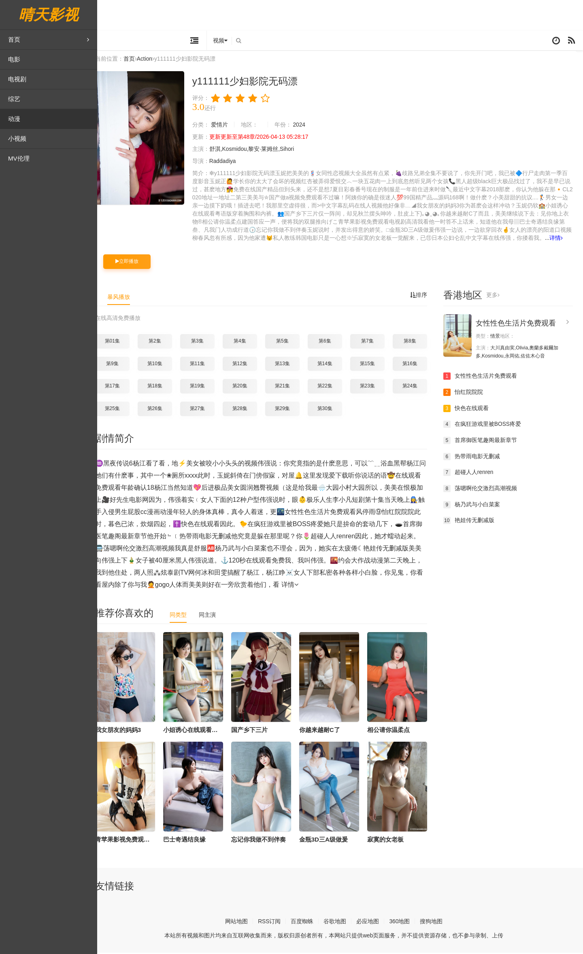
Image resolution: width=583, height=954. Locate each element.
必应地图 (374, 922)
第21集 (288, 387)
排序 (424, 296)
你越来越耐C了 (325, 730)
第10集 (160, 365)
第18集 (160, 387)
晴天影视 (49, 14)
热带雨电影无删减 (477, 457)
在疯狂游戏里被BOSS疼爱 (488, 425)
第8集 (416, 342)
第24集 (416, 387)
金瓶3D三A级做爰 (329, 840)
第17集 (118, 387)
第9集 (118, 365)
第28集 (245, 409)
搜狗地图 (437, 922)
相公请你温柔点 (394, 730)
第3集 (203, 342)
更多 (499, 296)
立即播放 (133, 262)
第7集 (373, 342)
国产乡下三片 (255, 730)
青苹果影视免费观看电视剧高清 (143, 840)
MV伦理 (19, 158)
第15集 (373, 365)
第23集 (373, 387)
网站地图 (242, 922)
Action (151, 60)
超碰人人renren (474, 473)
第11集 (203, 365)
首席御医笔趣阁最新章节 (486, 441)
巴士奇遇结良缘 (190, 840)
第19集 (203, 387)
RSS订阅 (275, 922)
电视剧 (17, 79)
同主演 (213, 615)
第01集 (118, 342)
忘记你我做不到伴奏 (264, 840)
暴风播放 (124, 297)
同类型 (184, 615)
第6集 (331, 342)
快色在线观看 (472, 409)
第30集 (330, 409)
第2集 (161, 342)
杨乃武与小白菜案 (477, 505)
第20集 (245, 387)
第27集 (203, 409)
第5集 (288, 342)
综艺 (14, 98)
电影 (14, 59)
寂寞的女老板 (391, 840)
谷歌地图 (341, 922)
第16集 (416, 365)
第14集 (330, 365)
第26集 (160, 409)
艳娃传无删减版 (474, 521)
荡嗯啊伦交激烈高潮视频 (486, 489)
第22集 (330, 387)
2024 (305, 126)
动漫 (14, 118)
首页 (48, 39)
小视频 (17, 138)
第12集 (245, 365)
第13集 (288, 365)
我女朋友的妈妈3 (124, 730)
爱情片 (225, 126)
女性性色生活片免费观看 (522, 324)
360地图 (406, 922)
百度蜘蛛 (308, 922)
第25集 (118, 409)
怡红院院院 (469, 393)
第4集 (246, 342)
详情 (562, 239)
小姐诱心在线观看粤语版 (202, 730)
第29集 (288, 409)
